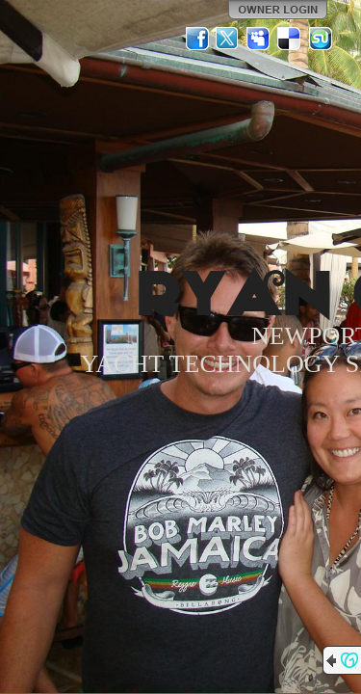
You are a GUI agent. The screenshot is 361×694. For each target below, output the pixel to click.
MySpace (258, 38)
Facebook (197, 38)
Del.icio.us (289, 38)
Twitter (228, 38)
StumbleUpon (320, 38)
